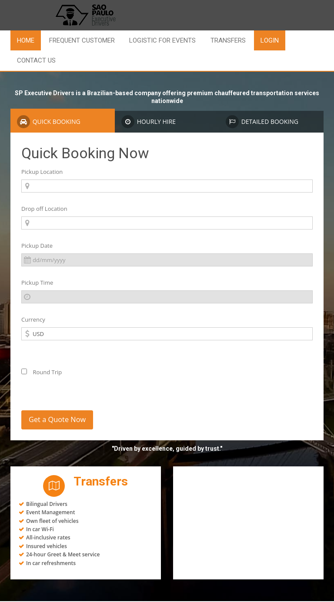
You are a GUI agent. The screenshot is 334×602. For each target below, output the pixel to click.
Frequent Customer (82, 40)
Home (25, 40)
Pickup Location (42, 172)
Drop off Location (44, 209)
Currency (33, 319)
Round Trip (41, 372)
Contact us (36, 60)
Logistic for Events (162, 40)
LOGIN (270, 40)
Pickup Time (37, 282)
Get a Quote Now (60, 420)
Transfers (228, 40)
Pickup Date (37, 245)
